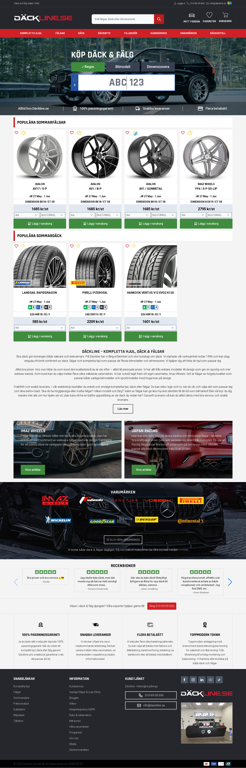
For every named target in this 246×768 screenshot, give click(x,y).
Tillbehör (130, 33)
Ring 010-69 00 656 (161, 606)
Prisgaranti (75, 732)
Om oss (74, 738)
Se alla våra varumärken (123, 540)
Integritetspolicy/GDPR (82, 709)
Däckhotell (218, 33)
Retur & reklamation (80, 715)
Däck (81, 33)
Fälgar (60, 33)
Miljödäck (19, 715)
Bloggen (74, 698)
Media (72, 744)
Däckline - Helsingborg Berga (141, 686)
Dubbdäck (19, 709)
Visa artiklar (33, 470)
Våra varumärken (79, 726)
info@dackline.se (218, 3)
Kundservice (159, 33)
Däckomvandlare (79, 750)
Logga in (181, 3)
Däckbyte (104, 33)
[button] (230, 582)
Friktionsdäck (21, 703)
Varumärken (188, 33)
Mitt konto (75, 721)
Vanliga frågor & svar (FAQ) (84, 692)
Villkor (72, 703)
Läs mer (123, 409)
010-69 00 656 (197, 3)
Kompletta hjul (31, 33)
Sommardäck (21, 698)
